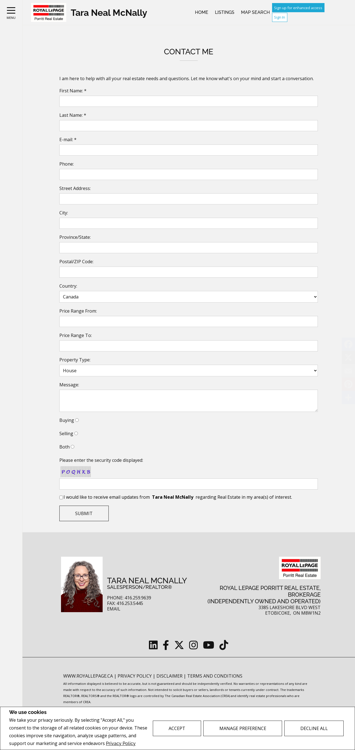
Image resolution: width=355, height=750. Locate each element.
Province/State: (75, 237)
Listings (224, 12)
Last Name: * (72, 115)
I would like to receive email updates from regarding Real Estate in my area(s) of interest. (178, 497)
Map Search (255, 12)
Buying (66, 420)
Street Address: (75, 188)
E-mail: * (68, 139)
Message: (69, 385)
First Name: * (73, 91)
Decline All (314, 728)
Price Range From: (78, 311)
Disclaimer (170, 676)
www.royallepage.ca (88, 676)
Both (64, 447)
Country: (68, 286)
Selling (66, 433)
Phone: (66, 164)
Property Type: (74, 360)
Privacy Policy (121, 743)
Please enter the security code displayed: (101, 460)
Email (113, 609)
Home (201, 12)
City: (63, 213)
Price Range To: (75, 335)
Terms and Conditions (214, 676)
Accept (177, 728)
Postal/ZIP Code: (76, 262)
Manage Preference (242, 728)
